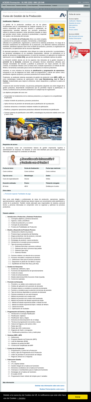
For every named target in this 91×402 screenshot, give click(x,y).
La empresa (86, 2)
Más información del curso (76, 36)
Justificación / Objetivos (75, 21)
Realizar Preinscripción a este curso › (52, 389)
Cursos (5, 12)
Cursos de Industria (13, 12)
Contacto (54, 5)
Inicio (79, 2)
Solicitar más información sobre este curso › (50, 386)
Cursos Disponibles (33, 5)
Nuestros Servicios (21, 5)
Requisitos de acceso (74, 23)
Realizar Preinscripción (75, 38)
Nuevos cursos (11, 5)
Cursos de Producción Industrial (27, 12)
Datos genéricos (73, 25)
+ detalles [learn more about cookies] (21, 398)
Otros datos (72, 27)
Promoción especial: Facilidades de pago (18, 194)
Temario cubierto (73, 29)
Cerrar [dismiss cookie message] (77, 397)
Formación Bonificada (45, 5)
